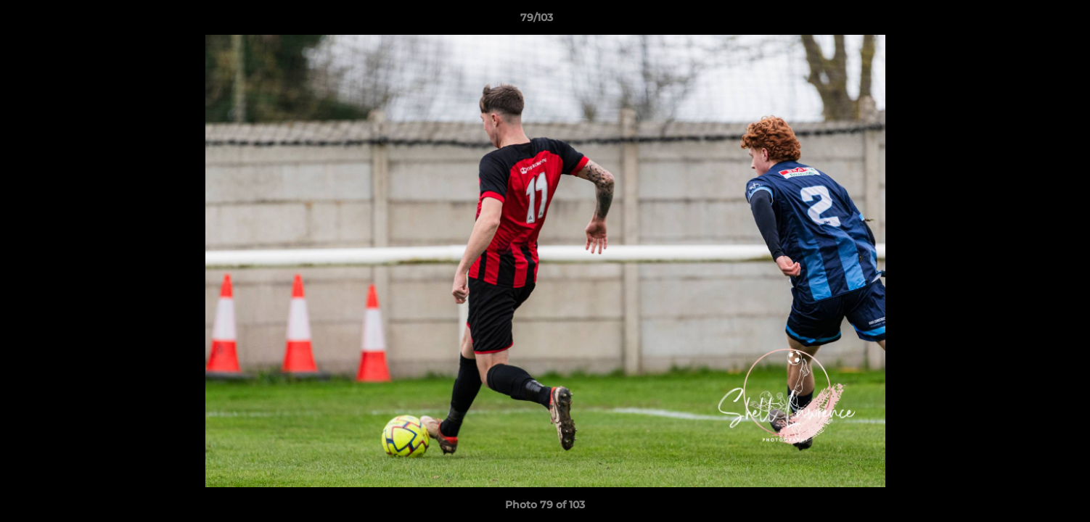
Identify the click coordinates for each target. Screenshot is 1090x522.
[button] (1029, 21)
